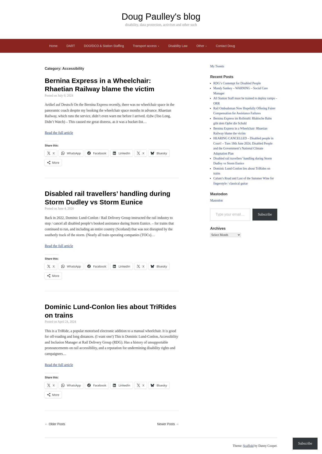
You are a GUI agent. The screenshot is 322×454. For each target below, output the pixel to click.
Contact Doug (225, 46)
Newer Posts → (168, 424)
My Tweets (217, 66)
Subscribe (265, 214)
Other (200, 46)
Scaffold (248, 446)
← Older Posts (55, 424)
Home (53, 46)
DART (70, 46)
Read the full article (59, 133)
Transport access (145, 46)
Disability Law (178, 46)
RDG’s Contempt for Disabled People (237, 83)
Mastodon (216, 200)
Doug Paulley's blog (161, 16)
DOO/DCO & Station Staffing (104, 46)
